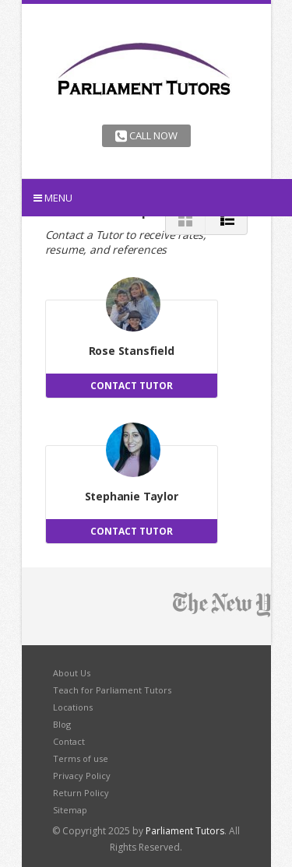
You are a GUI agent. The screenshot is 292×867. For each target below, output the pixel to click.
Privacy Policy (82, 775)
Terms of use (80, 758)
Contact (69, 741)
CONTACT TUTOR (131, 385)
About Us (71, 673)
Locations (73, 707)
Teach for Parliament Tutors (112, 690)
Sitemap (70, 810)
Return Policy (81, 793)
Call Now (146, 135)
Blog (62, 724)
